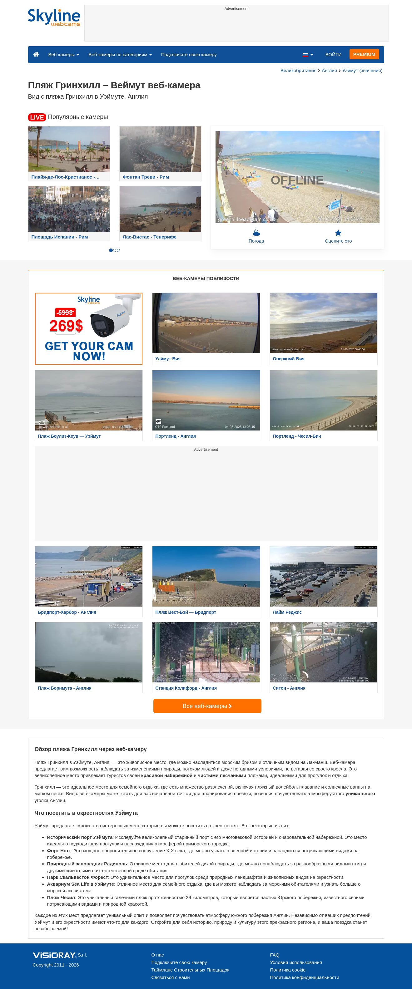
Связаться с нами (170, 977)
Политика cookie (288, 969)
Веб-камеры (63, 54)
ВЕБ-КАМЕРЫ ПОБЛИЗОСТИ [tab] (206, 278)
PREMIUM (364, 54)
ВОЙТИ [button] (333, 54)
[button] (308, 54)
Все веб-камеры (207, 706)
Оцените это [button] (338, 236)
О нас (157, 954)
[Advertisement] (237, 27)
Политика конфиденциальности (304, 977)
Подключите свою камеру (189, 54)
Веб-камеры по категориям (119, 54)
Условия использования (296, 962)
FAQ (275, 954)
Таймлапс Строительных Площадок (190, 969)
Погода (256, 236)
